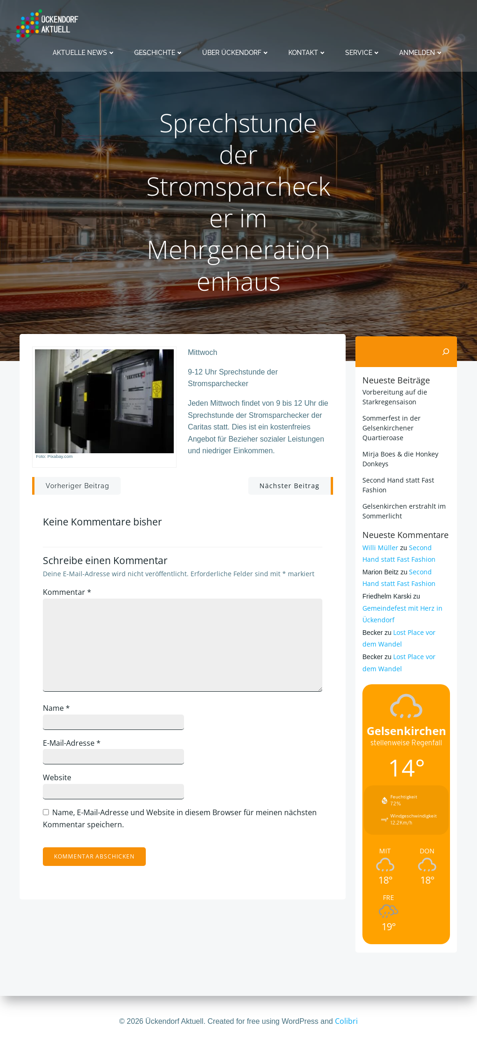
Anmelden (421, 51)
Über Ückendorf (236, 51)
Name (60, 713)
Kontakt (307, 51)
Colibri (346, 1021)
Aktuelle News (84, 51)
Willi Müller (379, 547)
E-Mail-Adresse (75, 747)
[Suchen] (447, 351)
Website (61, 782)
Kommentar (71, 596)
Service (363, 51)
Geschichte (159, 51)
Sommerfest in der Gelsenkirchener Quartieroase (390, 427)
